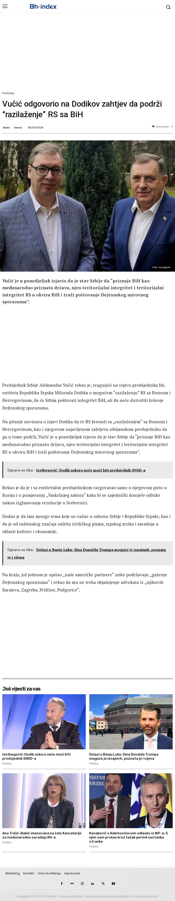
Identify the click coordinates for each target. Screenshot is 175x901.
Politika (9, 93)
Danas (18, 127)
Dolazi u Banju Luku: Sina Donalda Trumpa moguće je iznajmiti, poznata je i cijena (123, 756)
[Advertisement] (87, 53)
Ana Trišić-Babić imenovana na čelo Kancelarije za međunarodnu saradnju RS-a (41, 835)
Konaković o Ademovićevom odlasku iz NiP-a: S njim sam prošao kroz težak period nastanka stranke (128, 837)
